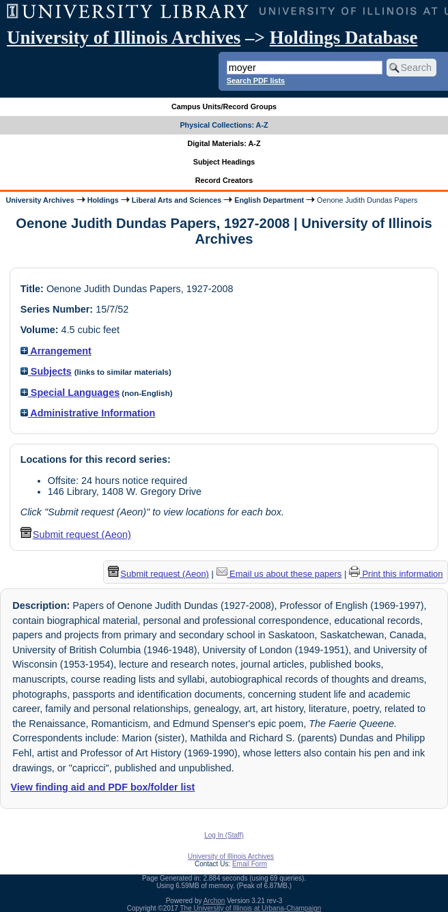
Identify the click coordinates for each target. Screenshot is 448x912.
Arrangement (56, 350)
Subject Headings (224, 162)
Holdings (103, 200)
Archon (214, 900)
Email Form (249, 864)
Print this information (396, 574)
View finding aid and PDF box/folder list (102, 787)
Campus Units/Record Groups (224, 106)
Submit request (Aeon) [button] (75, 534)
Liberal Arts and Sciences (176, 200)
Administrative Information (88, 413)
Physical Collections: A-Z (224, 125)
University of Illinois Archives (123, 37)
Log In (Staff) (224, 835)
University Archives (39, 200)
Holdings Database (344, 37)
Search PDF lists (256, 80)
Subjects (46, 371)
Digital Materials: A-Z (224, 143)
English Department (269, 200)
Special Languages (70, 392)
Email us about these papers (279, 574)
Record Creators (224, 180)
